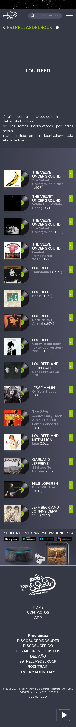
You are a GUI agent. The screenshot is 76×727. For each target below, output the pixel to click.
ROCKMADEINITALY (38, 672)
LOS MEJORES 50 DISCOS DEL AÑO (38, 654)
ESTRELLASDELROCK (38, 661)
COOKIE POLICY (38, 696)
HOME (38, 607)
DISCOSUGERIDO (38, 645)
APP (38, 617)
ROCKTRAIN (38, 666)
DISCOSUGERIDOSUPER (38, 640)
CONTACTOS (38, 612)
